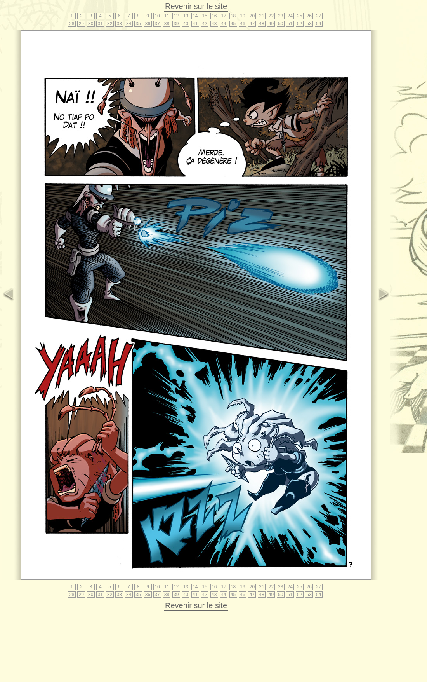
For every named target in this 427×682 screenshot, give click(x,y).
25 (299, 16)
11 (166, 16)
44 (223, 23)
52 (299, 23)
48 (261, 23)
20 (252, 16)
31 (100, 23)
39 (176, 23)
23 (280, 16)
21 (261, 16)
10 (157, 16)
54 (318, 23)
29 (81, 23)
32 (109, 23)
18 (233, 16)
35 (138, 23)
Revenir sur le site (196, 6)
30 (90, 23)
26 (309, 16)
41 (195, 23)
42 (204, 23)
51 (290, 23)
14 (195, 16)
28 (71, 23)
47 (252, 23)
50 (280, 23)
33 (119, 23)
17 (223, 16)
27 (318, 16)
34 (128, 23)
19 (242, 16)
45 (233, 23)
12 (176, 16)
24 (290, 16)
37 (157, 23)
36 (147, 23)
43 (214, 23)
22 (271, 16)
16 (214, 16)
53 (309, 23)
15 (204, 16)
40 (185, 23)
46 (242, 23)
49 (271, 23)
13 (185, 16)
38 (166, 23)
